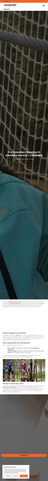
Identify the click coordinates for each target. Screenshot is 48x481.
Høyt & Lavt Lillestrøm (15, 303)
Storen (17, 335)
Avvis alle (16, 475)
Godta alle (24, 475)
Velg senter (6, 1)
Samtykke (8, 475)
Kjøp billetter (24, 455)
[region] (15, 472)
